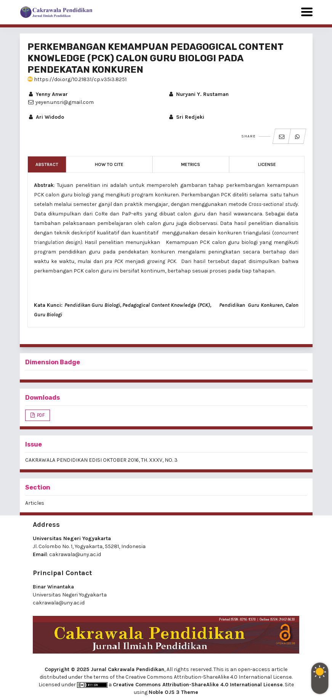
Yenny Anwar (47, 94)
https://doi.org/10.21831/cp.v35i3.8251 (77, 79)
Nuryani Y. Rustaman (198, 94)
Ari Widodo (45, 117)
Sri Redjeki (186, 117)
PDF (40, 415)
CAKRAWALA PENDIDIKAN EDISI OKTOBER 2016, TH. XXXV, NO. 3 (101, 460)
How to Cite (109, 164)
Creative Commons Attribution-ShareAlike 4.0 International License (198, 684)
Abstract (46, 164)
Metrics (190, 164)
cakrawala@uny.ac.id (75, 554)
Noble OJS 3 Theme (173, 692)
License (267, 164)
